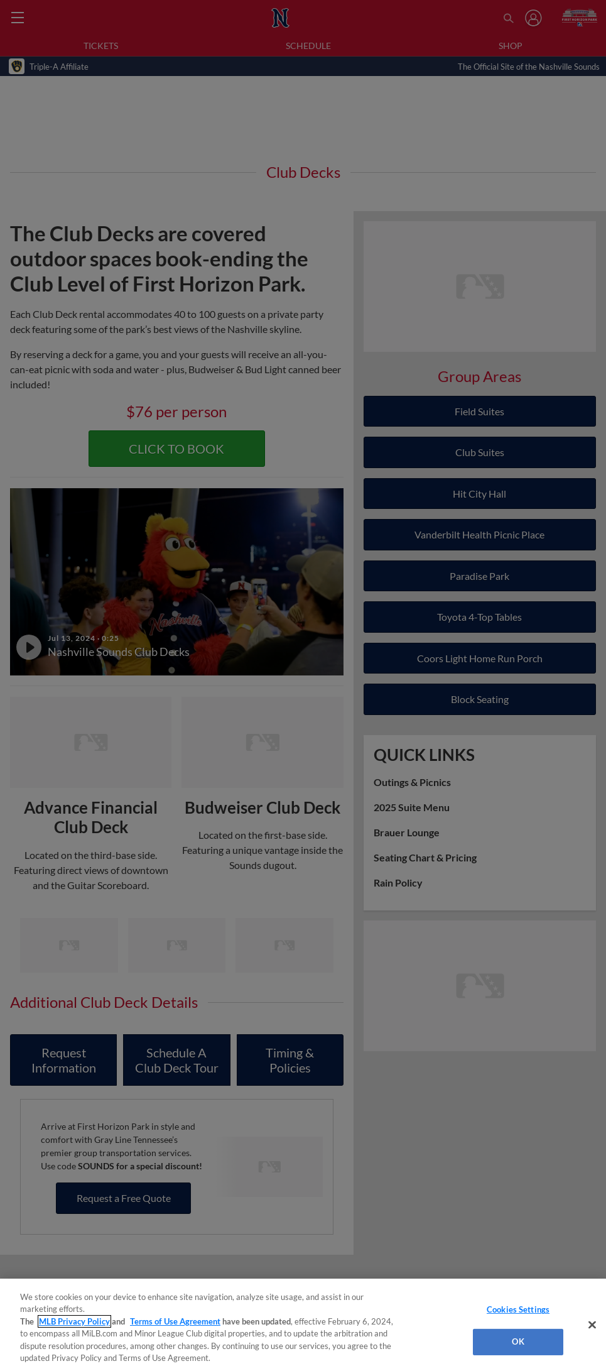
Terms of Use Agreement (175, 1321)
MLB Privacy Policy (74, 1321)
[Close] (592, 1325)
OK (518, 1341)
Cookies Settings (518, 1309)
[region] (303, 1325)
